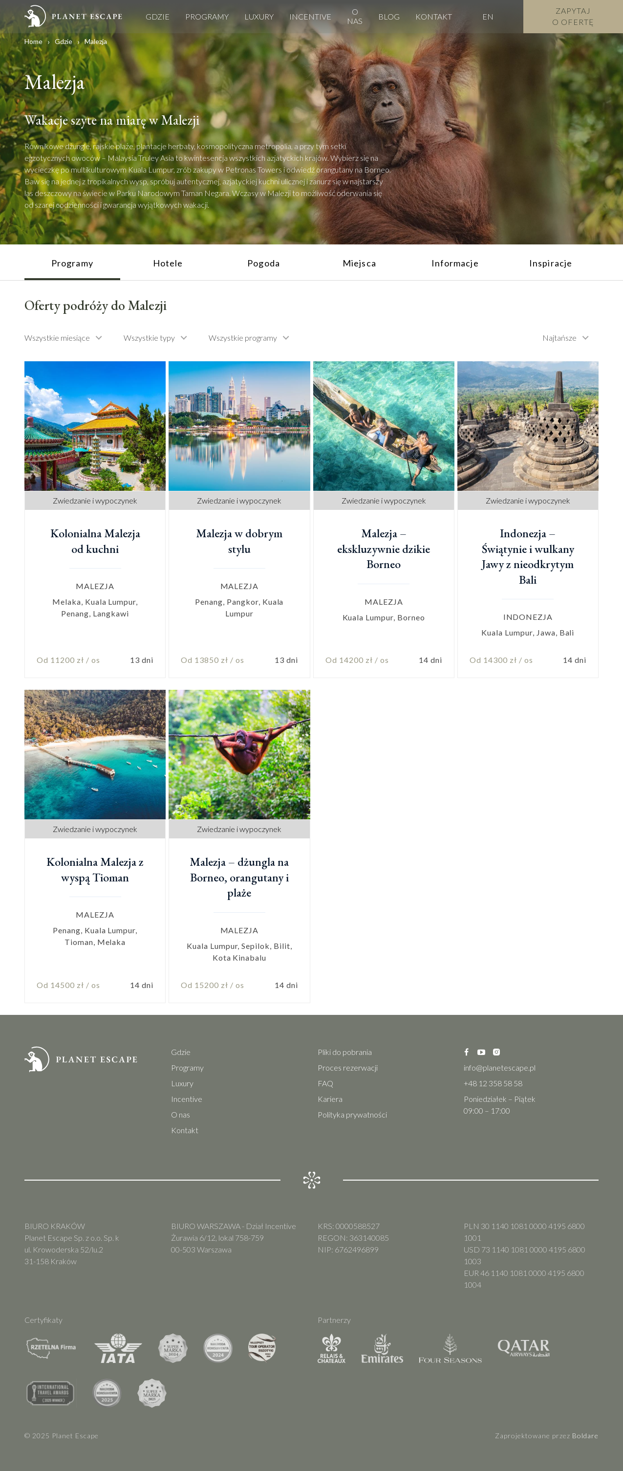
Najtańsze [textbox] (559, 337)
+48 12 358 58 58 (493, 1083)
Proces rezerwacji (348, 1067)
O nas (355, 15)
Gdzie (158, 15)
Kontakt (433, 15)
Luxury (259, 15)
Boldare (585, 1435)
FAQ (325, 1083)
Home (33, 41)
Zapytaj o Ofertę (573, 15)
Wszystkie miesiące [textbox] (57, 337)
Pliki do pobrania (345, 1051)
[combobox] (68, 338)
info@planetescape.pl (500, 1067)
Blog (389, 15)
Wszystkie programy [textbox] (243, 337)
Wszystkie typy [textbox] (149, 337)
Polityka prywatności (352, 1114)
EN (488, 15)
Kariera (330, 1098)
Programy (207, 15)
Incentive (310, 15)
